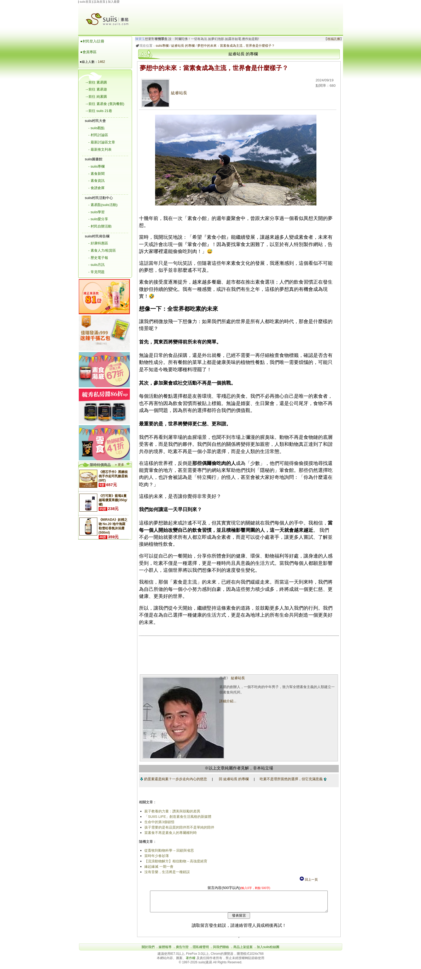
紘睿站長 (163, 93)
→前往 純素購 (96, 97)
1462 (101, 62)
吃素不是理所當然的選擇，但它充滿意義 (292, 779)
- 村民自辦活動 (100, 226)
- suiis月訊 (96, 265)
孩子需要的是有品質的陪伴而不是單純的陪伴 (178, 827)
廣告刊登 (182, 951)
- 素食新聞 (96, 174)
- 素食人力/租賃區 (102, 250)
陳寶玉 (139, 39)
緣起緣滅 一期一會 (158, 867)
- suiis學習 (96, 212)
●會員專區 (88, 52)
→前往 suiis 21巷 (98, 111)
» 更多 (119, 465)
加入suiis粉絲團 (268, 951)
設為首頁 (99, 1)
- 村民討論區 (98, 135)
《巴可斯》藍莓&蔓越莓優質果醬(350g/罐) (113, 500)
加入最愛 (114, 1)
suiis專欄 (161, 46)
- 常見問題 (96, 272)
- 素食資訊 (96, 181)
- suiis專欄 (96, 166)
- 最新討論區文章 (101, 142)
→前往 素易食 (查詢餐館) (104, 104)
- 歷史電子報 (98, 258)
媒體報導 (165, 951)
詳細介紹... (227, 701)
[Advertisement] (239, 16)
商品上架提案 (243, 951)
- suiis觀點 (96, 128)
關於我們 (148, 951)
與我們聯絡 (221, 951)
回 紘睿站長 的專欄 (233, 779)
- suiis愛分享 (98, 219)
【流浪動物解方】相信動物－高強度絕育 (175, 861)
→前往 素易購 (96, 82)
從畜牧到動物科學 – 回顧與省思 (168, 850)
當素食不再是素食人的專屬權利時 (170, 833)
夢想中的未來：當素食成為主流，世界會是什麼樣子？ (235, 46)
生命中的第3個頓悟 (158, 822)
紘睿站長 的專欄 (182, 46)
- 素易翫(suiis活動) (103, 205)
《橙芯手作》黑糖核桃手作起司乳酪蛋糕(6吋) (113, 476)
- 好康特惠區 (98, 243)
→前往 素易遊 (96, 89)
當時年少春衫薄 (156, 856)
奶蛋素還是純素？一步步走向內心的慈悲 (172, 779)
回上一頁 (308, 879)
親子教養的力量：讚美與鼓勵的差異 (171, 811)
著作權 (191, 962)
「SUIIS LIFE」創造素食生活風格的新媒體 (177, 817)
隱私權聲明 (201, 951)
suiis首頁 (85, 1)
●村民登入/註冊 (92, 41)
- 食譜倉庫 (96, 188)
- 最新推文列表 (100, 149)
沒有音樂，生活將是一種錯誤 (166, 872)
